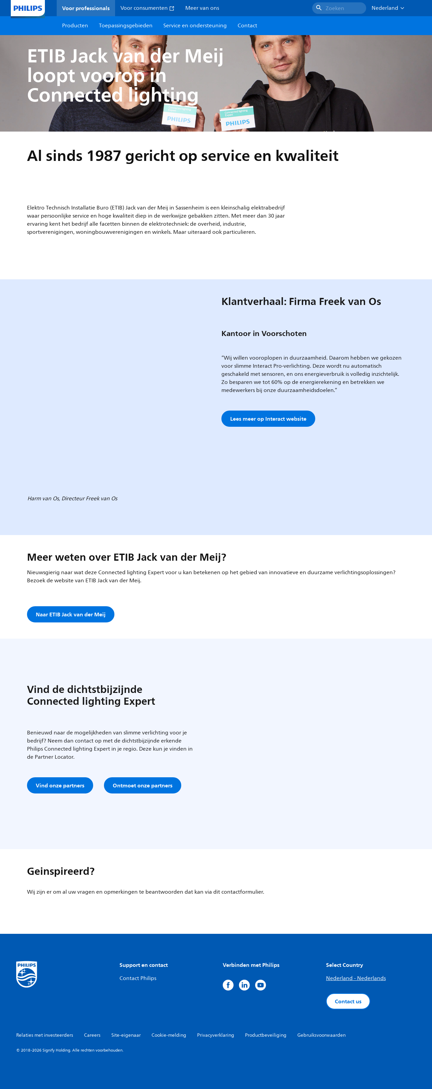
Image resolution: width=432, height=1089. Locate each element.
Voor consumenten (147, 8)
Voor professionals (86, 8)
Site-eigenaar (126, 1035)
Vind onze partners (60, 785)
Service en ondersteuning (195, 25)
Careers (92, 1035)
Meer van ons (202, 8)
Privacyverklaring (215, 1035)
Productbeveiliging (266, 1035)
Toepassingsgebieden (126, 25)
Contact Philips (137, 978)
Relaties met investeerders (44, 1035)
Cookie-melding (169, 1035)
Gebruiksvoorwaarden (321, 1035)
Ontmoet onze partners (142, 785)
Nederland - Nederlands (356, 978)
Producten (75, 25)
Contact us (348, 1001)
